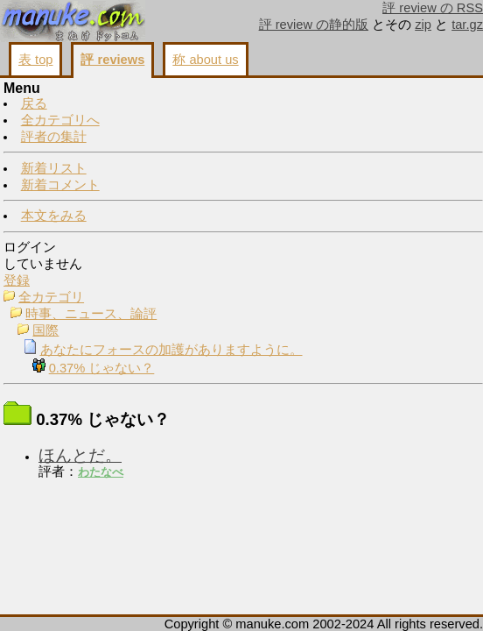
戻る (34, 103)
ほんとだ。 (80, 455)
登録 (17, 280)
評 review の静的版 (314, 25)
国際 (45, 330)
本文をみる (54, 216)
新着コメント (60, 185)
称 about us (205, 60)
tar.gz (467, 25)
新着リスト (54, 168)
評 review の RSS (432, 8)
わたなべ (100, 472)
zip (423, 25)
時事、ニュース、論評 (91, 314)
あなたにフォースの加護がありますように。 (171, 350)
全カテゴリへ (60, 120)
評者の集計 (54, 137)
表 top (35, 60)
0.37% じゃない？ (102, 368)
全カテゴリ (51, 297)
